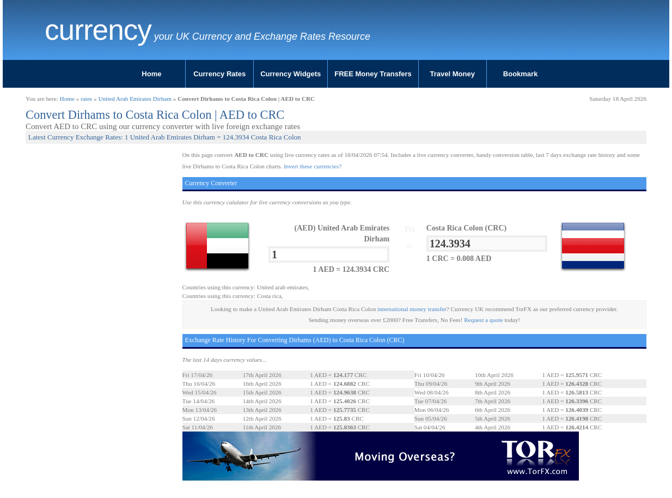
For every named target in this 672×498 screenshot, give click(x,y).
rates (86, 98)
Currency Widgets (290, 74)
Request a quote (483, 320)
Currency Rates (219, 74)
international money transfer (412, 309)
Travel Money (452, 74)
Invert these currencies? (312, 166)
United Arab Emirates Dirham (135, 98)
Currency (98, 30)
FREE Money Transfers (373, 74)
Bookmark (520, 74)
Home (151, 74)
